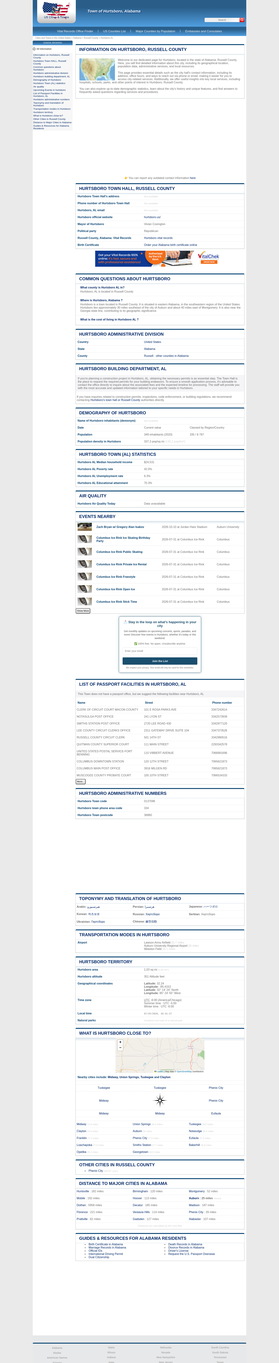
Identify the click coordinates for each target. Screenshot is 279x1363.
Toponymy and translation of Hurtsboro (130, 898)
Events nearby (97, 516)
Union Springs (129, 1077)
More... (80, 781)
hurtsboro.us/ (152, 217)
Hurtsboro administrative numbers (123, 793)
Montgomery (197, 1191)
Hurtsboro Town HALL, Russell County (127, 188)
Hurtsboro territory (105, 961)
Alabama (77, 38)
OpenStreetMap (184, 1071)
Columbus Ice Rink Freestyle (115, 576)
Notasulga (195, 1131)
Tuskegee (147, 1077)
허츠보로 (94, 914)
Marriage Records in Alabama (107, 1247)
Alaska (57, 1352)
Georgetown (140, 1151)
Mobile (81, 1198)
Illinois (111, 1352)
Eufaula (216, 1113)
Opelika (81, 1151)
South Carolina (220, 1347)
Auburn (137, 1131)
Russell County (91, 38)
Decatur (138, 1205)
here (193, 177)
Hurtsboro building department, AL (123, 368)
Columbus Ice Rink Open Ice (115, 589)
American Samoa (57, 1357)
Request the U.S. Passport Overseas (191, 1253)
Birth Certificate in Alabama (106, 1244)
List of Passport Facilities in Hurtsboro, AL (132, 684)
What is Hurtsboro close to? (115, 1033)
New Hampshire (165, 1357)
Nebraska (165, 1347)
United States (152, 341)
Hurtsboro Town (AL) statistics (117, 454)
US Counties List (114, 31)
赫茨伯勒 (151, 921)
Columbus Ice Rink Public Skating (119, 551)
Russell (148, 355)
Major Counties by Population (155, 31)
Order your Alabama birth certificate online (170, 244)
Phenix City (216, 1087)
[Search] (241, 20)
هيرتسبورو (93, 906)
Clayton (165, 1077)
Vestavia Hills (141, 1212)
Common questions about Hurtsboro (124, 278)
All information (44, 49)
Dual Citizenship (99, 1257)
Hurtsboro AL (107, 38)
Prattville (82, 1219)
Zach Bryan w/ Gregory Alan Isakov (120, 526)
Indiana (111, 1357)
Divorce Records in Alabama (186, 1247)
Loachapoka (84, 1144)
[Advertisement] (159, 136)
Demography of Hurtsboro (112, 412)
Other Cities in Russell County (117, 1164)
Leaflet (158, 1071)
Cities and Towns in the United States (53, 38)
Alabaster (195, 1219)
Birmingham (140, 1191)
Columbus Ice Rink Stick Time (116, 601)
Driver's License (178, 1250)
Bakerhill (194, 1144)
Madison (194, 1205)
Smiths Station (142, 1144)
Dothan (81, 1205)
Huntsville (83, 1191)
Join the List (160, 661)
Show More (83, 610)
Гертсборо (98, 921)
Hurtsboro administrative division (121, 334)
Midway (113, 1077)
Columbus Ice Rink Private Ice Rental (121, 564)
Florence (82, 1212)
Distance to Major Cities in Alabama (123, 1183)
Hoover (137, 1198)
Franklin (82, 1138)
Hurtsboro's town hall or (105, 400)
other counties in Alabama (172, 355)
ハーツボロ (211, 906)
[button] (120, 1042)
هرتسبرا (149, 906)
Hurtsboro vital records (158, 237)
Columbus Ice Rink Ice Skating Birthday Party (123, 539)
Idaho (111, 1347)
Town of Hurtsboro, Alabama (114, 11)
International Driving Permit (106, 1253)
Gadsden (138, 1219)
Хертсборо (153, 914)
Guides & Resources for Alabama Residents (132, 1238)
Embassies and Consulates (203, 31)
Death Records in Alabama (185, 1244)
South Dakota (220, 1352)
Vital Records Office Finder (75, 31)
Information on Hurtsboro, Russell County (133, 49)
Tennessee (220, 1357)
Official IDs (95, 1250)
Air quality (92, 495)
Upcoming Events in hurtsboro (49, 90)
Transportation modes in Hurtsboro (124, 934)
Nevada (165, 1352)
